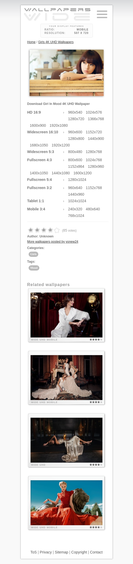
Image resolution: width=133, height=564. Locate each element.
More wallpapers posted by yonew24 (52, 241)
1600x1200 (82, 173)
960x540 (75, 112)
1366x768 (96, 119)
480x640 (93, 209)
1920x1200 (61, 145)
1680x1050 (39, 145)
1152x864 (76, 166)
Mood (34, 267)
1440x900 (96, 138)
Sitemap (61, 552)
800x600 (75, 160)
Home (31, 42)
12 (69, 78)
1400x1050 (39, 173)
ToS (33, 552)
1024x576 (94, 112)
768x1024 (76, 216)
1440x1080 (61, 173)
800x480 (75, 152)
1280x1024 (77, 179)
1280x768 (94, 152)
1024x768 (94, 160)
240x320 (75, 209)
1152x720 (94, 132)
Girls (33, 254)
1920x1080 (59, 125)
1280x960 (96, 166)
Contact (96, 552)
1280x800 (76, 138)
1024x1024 (77, 201)
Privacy (46, 552)
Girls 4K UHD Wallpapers (56, 42)
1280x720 (76, 119)
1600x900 (38, 125)
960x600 (75, 132)
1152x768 (94, 188)
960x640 (75, 188)
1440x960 (76, 194)
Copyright (79, 552)
